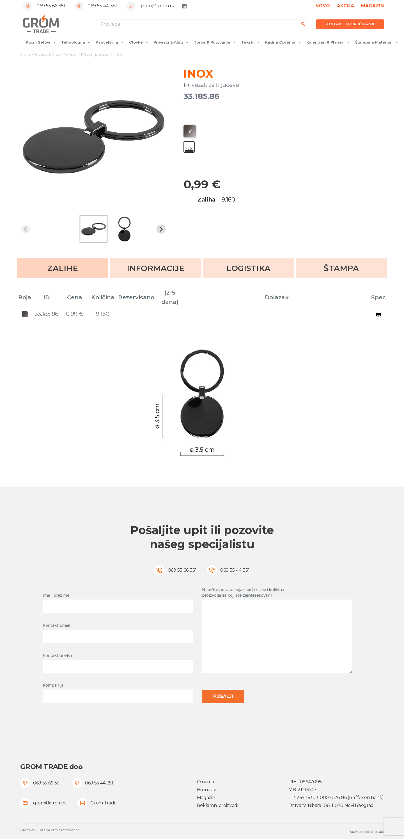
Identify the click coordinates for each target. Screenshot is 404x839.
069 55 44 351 (102, 5)
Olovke (139, 42)
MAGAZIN (372, 5)
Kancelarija (111, 42)
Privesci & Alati (171, 42)
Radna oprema (284, 42)
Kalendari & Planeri (329, 42)
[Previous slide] (25, 229)
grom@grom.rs (156, 5)
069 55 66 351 (50, 5)
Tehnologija (77, 42)
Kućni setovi (42, 42)
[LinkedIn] (184, 6)
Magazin (206, 797)
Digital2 (377, 831)
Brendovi (207, 789)
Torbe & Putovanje (216, 42)
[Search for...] (197, 24)
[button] (93, 229)
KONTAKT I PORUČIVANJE (349, 24)
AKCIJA (345, 5)
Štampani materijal (377, 42)
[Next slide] (161, 229)
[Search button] (303, 24)
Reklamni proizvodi (217, 805)
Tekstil (251, 42)
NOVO (322, 5)
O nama (205, 781)
